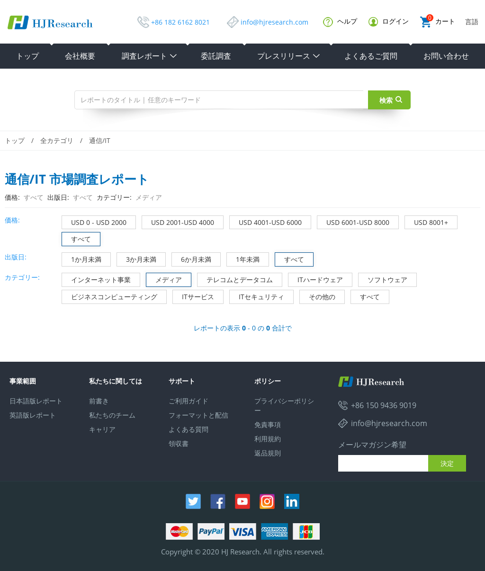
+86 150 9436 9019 (383, 405)
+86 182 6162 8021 (180, 22)
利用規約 (267, 438)
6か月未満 (191, 258)
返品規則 (267, 452)
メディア (164, 278)
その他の (317, 295)
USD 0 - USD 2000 (94, 221)
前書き (99, 400)
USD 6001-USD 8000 (353, 221)
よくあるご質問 (370, 56)
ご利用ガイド (188, 400)
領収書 (179, 443)
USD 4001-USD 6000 (266, 221)
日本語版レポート (36, 400)
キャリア (102, 429)
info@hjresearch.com (274, 22)
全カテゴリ (56, 140)
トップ (27, 56)
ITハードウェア (315, 278)
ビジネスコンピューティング (109, 295)
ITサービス (193, 295)
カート (437, 22)
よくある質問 (188, 429)
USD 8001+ (426, 221)
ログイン (388, 22)
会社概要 (80, 56)
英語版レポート (32, 414)
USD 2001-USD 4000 (178, 221)
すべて (76, 237)
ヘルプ (340, 22)
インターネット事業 (96, 278)
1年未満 (243, 258)
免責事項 (267, 424)
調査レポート (150, 56)
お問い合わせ (446, 56)
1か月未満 (81, 258)
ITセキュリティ (257, 295)
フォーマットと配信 (198, 414)
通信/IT (99, 140)
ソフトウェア (383, 278)
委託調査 (216, 56)
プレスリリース (289, 56)
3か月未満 (136, 258)
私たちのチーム (112, 414)
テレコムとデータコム (235, 278)
